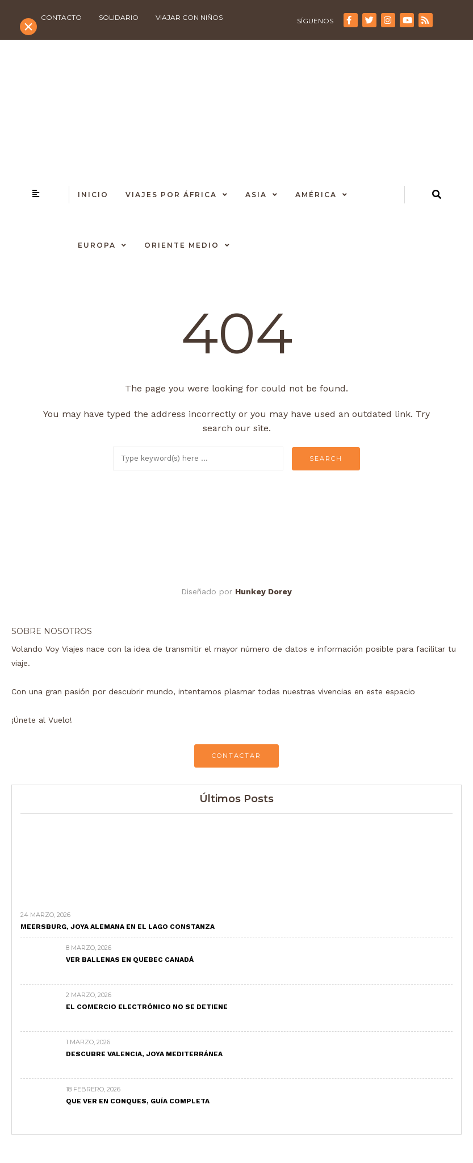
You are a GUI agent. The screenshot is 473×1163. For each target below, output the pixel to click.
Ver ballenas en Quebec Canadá (130, 960)
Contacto (61, 17)
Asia (256, 194)
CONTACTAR (236, 756)
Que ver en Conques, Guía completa (138, 1101)
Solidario (119, 17)
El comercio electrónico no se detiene (147, 1007)
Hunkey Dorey (263, 591)
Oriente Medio (181, 245)
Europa (97, 245)
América (316, 194)
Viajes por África (171, 194)
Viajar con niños (189, 17)
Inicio (93, 194)
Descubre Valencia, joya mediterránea (144, 1054)
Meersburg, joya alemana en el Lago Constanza (117, 927)
